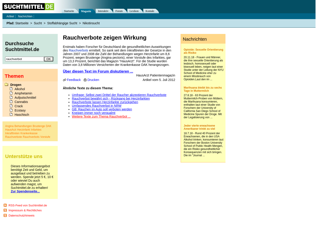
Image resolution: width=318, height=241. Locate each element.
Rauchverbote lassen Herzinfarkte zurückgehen (105, 102)
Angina (9, 126)
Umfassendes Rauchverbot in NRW (96, 105)
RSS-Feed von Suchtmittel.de (28, 205)
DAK (48, 126)
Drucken (93, 80)
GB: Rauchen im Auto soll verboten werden (102, 109)
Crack (19, 106)
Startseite (69, 11)
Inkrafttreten (12, 133)
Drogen (15, 85)
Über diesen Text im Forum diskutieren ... (98, 71)
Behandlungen (23, 126)
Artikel (10, 16)
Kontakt (150, 11)
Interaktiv (103, 11)
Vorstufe (45, 136)
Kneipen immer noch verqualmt (93, 113)
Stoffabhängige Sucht (62, 23)
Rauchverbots (78, 50)
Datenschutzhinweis (22, 215)
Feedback (74, 80)
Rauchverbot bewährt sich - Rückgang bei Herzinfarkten (111, 98)
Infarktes (36, 129)
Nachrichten (25, 16)
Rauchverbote (13, 136)
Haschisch (22, 114)
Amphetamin (23, 93)
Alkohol (20, 89)
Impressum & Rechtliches (25, 210)
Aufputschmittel (25, 97)
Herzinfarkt (23, 129)
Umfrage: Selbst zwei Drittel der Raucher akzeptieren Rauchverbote (119, 95)
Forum (119, 11)
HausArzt (10, 129)
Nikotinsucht (91, 23)
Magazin (86, 11)
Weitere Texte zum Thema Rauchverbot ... (101, 116)
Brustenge (39, 126)
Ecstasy (20, 110)
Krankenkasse (29, 133)
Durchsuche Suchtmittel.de (22, 46)
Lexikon (134, 11)
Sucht (38, 23)
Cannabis (21, 102)
